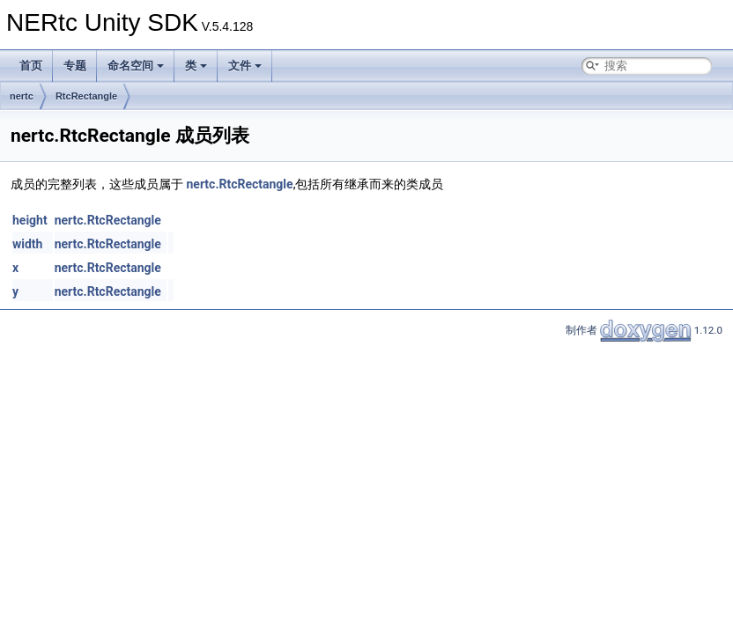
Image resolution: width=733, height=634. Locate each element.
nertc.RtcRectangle (239, 184)
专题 (74, 65)
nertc (21, 96)
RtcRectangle (86, 96)
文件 (245, 65)
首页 (30, 65)
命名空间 (135, 65)
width (27, 244)
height (30, 220)
